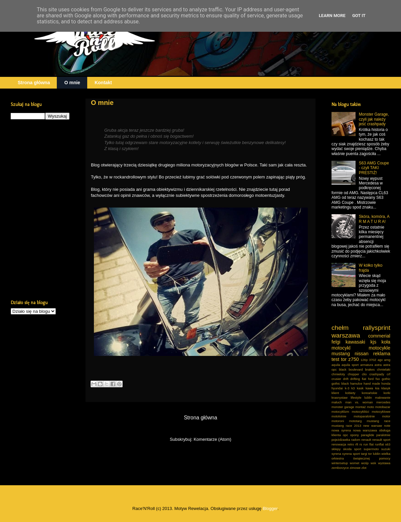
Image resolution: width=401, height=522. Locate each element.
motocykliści (360, 411)
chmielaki (383, 369)
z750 (353, 359)
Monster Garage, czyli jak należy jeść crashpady (374, 119)
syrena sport (351, 453)
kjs (374, 342)
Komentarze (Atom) (212, 439)
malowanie (382, 397)
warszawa (345, 335)
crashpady (376, 374)
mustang (340, 353)
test (335, 359)
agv (380, 360)
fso (378, 379)
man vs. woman (359, 402)
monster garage (342, 407)
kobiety (350, 393)
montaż (360, 407)
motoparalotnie (364, 416)
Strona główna (34, 82)
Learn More (332, 15)
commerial (379, 336)
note (387, 425)
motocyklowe (381, 411)
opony (354, 435)
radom (355, 439)
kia (377, 388)
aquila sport (350, 365)
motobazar (382, 407)
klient (335, 393)
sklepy (336, 449)
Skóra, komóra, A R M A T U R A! (374, 219)
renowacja (338, 444)
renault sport (381, 439)
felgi (335, 342)
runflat (379, 444)
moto (370, 407)
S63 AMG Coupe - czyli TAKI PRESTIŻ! (374, 168)
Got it (359, 15)
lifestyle (356, 397)
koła (386, 342)
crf (388, 374)
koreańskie (369, 393)
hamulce (356, 383)
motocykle (379, 348)
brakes (370, 369)
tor (344, 359)
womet (354, 463)
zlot (364, 468)
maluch (336, 402)
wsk (373, 463)
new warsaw (372, 425)
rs (361, 444)
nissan (362, 353)
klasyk (385, 388)
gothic (386, 379)
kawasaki (355, 342)
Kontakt (103, 82)
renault (366, 439)
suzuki (385, 449)
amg (387, 360)
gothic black (340, 383)
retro (351, 444)
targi (364, 453)
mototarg (355, 421)
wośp (365, 463)
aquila (335, 365)
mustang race (378, 421)
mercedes (383, 402)
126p (364, 360)
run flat (369, 444)
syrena (336, 453)
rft (356, 444)
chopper (353, 374)
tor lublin (374, 453)
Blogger (270, 508)
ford (371, 379)
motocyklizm (340, 411)
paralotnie (383, 435)
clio (364, 374)
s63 (387, 444)
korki (387, 393)
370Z (372, 360)
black (342, 369)
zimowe (355, 468)
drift (346, 379)
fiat (364, 379)
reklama (381, 353)
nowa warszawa (365, 430)
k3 (353, 388)
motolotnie (338, 416)
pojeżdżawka (340, 439)
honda (385, 383)
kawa (369, 388)
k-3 (347, 388)
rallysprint (376, 327)
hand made (372, 383)
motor (386, 416)
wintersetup (339, 463)
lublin (368, 397)
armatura (366, 365)
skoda (347, 449)
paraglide (367, 435)
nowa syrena (341, 430)
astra (378, 365)
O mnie (72, 82)
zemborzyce (340, 468)
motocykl (341, 348)
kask (360, 388)
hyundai (337, 388)
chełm (340, 327)
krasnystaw (339, 397)
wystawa (384, 463)
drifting (355, 379)
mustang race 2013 (346, 425)
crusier (336, 379)
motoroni (337, 421)
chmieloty (338, 374)
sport (357, 449)
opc (345, 435)
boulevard (356, 369)
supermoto (371, 449)
